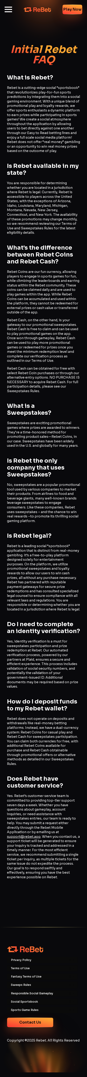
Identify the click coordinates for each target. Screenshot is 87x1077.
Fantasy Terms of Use (26, 976)
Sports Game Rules (25, 1010)
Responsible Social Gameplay (32, 993)
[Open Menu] (8, 9)
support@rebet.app (24, 837)
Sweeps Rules (21, 985)
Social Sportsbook (24, 1001)
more (4, 1074)
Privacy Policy (21, 960)
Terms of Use (20, 968)
